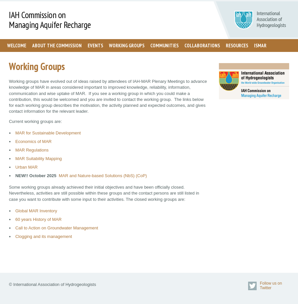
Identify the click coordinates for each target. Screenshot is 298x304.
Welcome (16, 45)
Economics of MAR (33, 141)
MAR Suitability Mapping (38, 158)
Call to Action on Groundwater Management (57, 227)
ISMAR (260, 45)
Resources (237, 45)
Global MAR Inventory (36, 210)
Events (95, 45)
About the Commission (57, 45)
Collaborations (202, 45)
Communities (164, 45)
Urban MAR (26, 167)
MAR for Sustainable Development (48, 132)
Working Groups (126, 45)
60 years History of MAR (38, 219)
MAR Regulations (32, 150)
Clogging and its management (43, 236)
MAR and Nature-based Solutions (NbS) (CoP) (103, 175)
